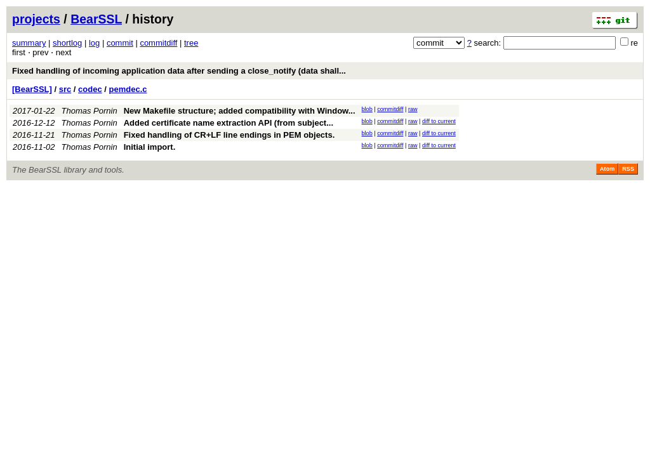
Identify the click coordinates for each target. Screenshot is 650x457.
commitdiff (158, 43)
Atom (607, 169)
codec (90, 89)
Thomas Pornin (89, 111)
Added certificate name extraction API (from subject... (228, 123)
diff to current (439, 121)
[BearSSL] (32, 89)
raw (413, 109)
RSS (628, 169)
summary (29, 43)
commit (120, 43)
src (65, 89)
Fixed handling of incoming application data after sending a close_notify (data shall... (179, 71)
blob (367, 109)
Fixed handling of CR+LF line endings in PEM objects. (229, 135)
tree (191, 43)
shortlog (67, 43)
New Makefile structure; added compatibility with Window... (239, 111)
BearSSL (96, 19)
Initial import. (150, 147)
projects (36, 19)
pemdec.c (128, 89)
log (94, 43)
